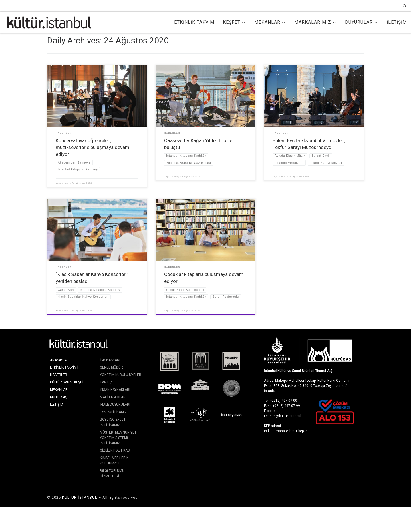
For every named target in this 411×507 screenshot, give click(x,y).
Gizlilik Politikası (115, 450)
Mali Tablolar (113, 397)
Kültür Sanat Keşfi (66, 382)
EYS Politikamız (113, 412)
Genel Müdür (111, 367)
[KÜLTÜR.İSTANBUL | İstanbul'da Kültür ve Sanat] (48, 22)
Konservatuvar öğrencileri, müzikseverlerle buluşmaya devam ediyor (92, 147)
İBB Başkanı (110, 360)
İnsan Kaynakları (115, 390)
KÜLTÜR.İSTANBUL (79, 497)
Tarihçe (107, 382)
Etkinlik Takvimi (64, 367)
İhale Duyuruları (115, 405)
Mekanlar (59, 390)
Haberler (58, 375)
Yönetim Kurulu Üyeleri (121, 375)
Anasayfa (58, 360)
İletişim (56, 405)
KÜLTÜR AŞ (58, 397)
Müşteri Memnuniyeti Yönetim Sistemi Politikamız (118, 437)
